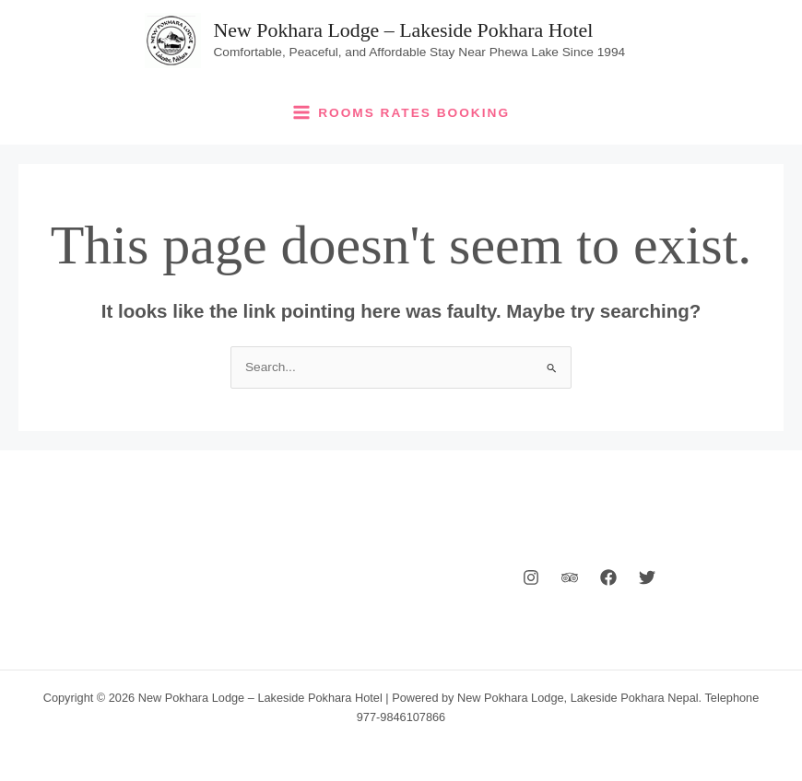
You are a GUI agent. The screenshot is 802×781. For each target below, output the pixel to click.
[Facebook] (608, 577)
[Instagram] (531, 577)
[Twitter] (647, 577)
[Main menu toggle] (401, 112)
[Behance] (569, 577)
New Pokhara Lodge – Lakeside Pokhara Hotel (404, 30)
